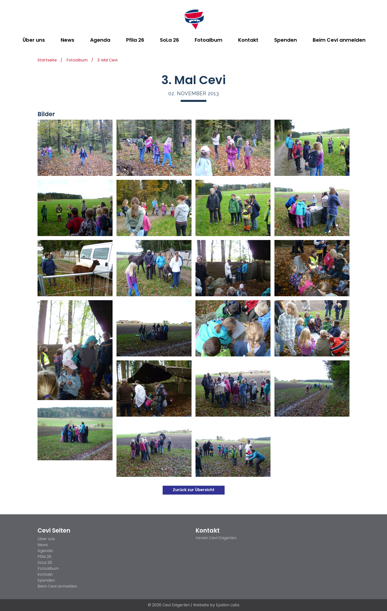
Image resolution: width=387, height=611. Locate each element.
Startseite (47, 60)
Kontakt (45, 574)
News (43, 545)
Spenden (46, 580)
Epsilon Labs (227, 605)
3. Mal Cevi (107, 60)
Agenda (45, 551)
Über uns (46, 539)
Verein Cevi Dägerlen (215, 538)
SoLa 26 (45, 562)
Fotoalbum (77, 60)
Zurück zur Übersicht (193, 490)
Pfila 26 (44, 556)
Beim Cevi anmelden (57, 586)
